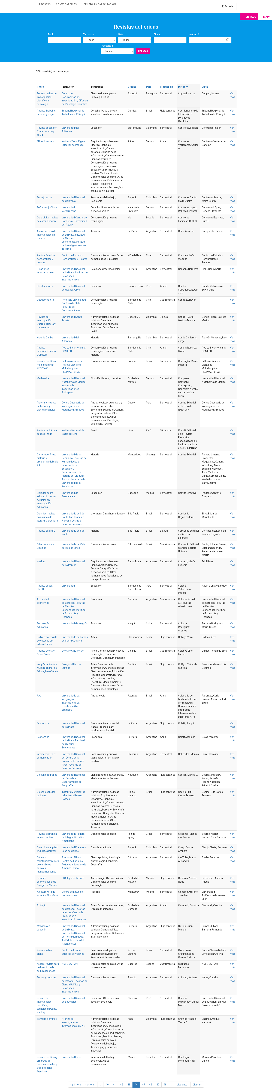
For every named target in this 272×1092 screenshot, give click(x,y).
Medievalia (43, 378)
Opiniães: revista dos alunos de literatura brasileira (47, 517)
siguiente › (182, 1084)
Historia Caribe (45, 337)
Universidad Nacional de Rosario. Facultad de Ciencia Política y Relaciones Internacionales (74, 984)
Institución (194, 34)
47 (157, 1084)
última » (197, 1084)
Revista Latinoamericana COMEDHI (46, 351)
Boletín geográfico (47, 774)
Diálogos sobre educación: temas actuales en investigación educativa (47, 499)
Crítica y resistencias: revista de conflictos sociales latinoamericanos (48, 864)
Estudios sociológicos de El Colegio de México (47, 882)
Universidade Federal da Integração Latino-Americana (73, 837)
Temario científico (47, 1018)
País (120, 34)
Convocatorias (66, 4)
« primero (75, 1084)
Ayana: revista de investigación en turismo (46, 235)
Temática (88, 34)
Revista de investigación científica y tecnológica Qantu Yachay (47, 1005)
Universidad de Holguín (74, 623)
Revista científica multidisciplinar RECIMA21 (46, 365)
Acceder (228, 6)
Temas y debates (46, 977)
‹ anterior (90, 1084)
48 (165, 1084)
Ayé (39, 695)
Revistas (45, 4)
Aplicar (143, 51)
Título (51, 34)
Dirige (183, 86)
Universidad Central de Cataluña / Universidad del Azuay (74, 221)
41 (114, 1084)
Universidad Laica (71, 1057)
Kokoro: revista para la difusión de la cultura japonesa (48, 967)
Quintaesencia (45, 286)
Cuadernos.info (45, 299)
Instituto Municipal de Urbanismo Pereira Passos (73, 795)
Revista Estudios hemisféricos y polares (46, 259)
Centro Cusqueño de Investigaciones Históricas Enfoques (73, 406)
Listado (251, 16)
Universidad (68, 585)
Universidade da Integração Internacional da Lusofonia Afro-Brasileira (71, 702)
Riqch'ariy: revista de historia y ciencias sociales (46, 406)
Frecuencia (107, 45)
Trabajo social (44, 197)
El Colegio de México (73, 878)
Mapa (266, 16)
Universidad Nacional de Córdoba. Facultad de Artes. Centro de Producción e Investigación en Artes (74, 912)
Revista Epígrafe (46, 530)
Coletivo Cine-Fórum (73, 650)
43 (129, 1084)
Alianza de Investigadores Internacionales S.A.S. (74, 1022)
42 (121, 1084)
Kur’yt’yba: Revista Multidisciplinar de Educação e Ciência (47, 668)
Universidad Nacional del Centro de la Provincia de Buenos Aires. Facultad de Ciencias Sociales (73, 761)
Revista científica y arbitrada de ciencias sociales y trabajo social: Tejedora (47, 1064)
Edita (205, 86)
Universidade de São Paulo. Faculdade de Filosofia (73, 517)
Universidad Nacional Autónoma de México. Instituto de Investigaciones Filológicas (74, 385)
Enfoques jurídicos (47, 207)
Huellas (41, 561)
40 (107, 1084)
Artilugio (41, 905)
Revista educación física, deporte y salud (47, 131)
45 (143, 1084)
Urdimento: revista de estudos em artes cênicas (47, 641)
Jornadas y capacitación (99, 4)
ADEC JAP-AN (70, 963)
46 (150, 1084)
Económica (43, 723)
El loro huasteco (46, 141)
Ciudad (157, 34)
